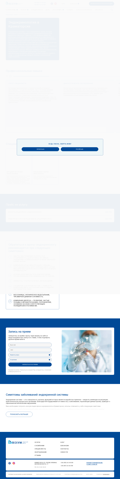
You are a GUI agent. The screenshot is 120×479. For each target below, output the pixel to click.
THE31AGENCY (106, 474)
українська (46, 238)
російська (73, 238)
